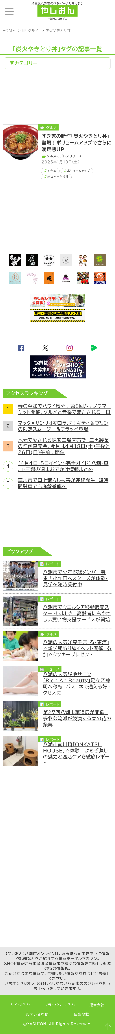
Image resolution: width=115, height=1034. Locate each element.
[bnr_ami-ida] (66, 282)
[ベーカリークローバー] (100, 264)
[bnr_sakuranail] (32, 282)
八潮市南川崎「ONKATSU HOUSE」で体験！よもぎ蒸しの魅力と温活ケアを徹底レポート (76, 753)
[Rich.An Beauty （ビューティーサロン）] (15, 282)
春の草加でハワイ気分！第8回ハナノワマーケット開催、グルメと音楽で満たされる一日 (64, 409)
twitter (45, 348)
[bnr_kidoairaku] (32, 264)
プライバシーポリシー (61, 1005)
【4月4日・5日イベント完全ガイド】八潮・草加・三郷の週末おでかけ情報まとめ (63, 466)
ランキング (104, 11)
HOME (8, 30)
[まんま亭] (15, 264)
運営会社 (96, 1005)
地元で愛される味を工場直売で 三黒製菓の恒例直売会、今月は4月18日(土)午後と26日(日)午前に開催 (64, 446)
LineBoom (94, 348)
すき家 (51, 170)
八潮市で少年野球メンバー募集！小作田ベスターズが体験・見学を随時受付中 (75, 578)
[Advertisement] (57, 97)
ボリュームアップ (78, 170)
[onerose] (66, 264)
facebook (21, 348)
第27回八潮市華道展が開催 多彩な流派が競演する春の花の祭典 (77, 718)
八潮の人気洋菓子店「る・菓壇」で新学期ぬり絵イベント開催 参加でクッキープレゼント (77, 648)
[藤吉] (83, 282)
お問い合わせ (37, 1014)
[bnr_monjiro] (49, 264)
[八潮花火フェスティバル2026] (57, 376)
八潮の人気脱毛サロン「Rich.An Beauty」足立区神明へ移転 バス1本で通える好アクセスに (77, 683)
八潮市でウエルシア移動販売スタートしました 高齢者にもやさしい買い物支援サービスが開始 (77, 613)
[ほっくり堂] (83, 264)
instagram (70, 348)
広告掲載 (81, 1014)
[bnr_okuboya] (100, 282)
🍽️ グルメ (30, 30)
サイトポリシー (22, 1005)
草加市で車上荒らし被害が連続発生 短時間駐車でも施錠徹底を (63, 483)
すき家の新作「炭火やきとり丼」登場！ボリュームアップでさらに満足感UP (77, 143)
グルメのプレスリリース (64, 156)
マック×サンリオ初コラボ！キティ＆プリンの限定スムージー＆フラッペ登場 (63, 426)
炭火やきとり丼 (58, 30)
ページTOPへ (108, 1027)
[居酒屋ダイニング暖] (49, 282)
